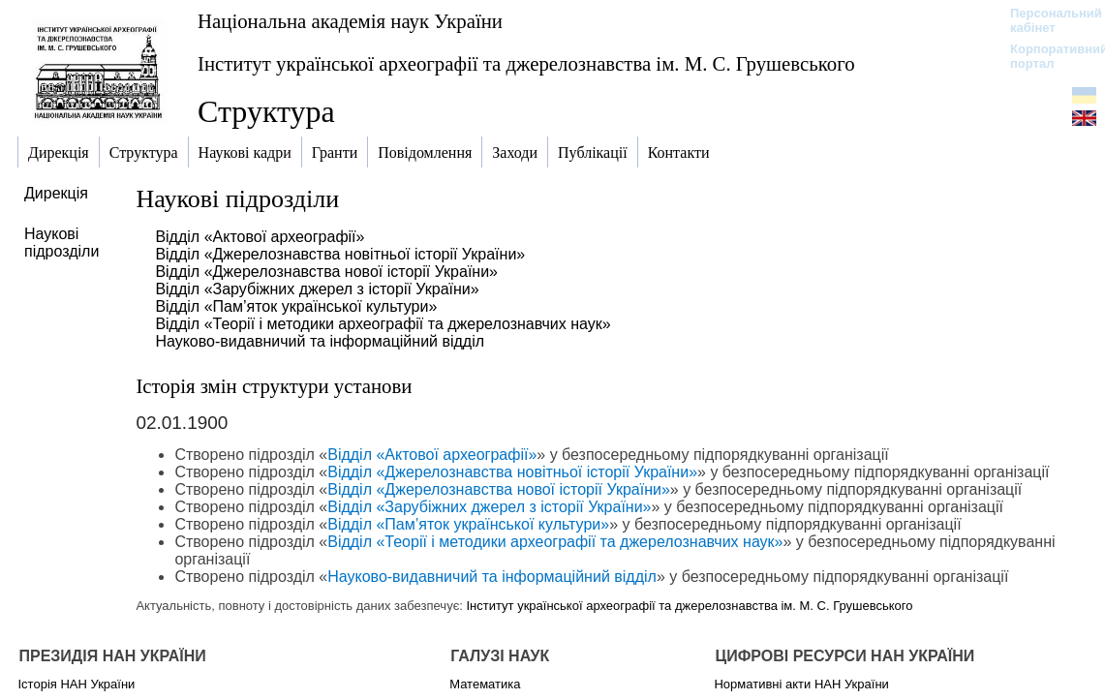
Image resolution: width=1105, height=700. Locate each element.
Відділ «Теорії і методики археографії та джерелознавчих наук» (382, 324)
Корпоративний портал (1046, 56)
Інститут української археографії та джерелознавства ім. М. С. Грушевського (526, 63)
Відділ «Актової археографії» (259, 236)
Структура (266, 111)
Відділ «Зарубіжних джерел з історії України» (316, 289)
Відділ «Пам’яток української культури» (296, 306)
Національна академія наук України (350, 21)
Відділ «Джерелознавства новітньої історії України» (340, 254)
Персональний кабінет (1046, 20)
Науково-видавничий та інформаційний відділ (319, 341)
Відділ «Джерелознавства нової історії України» (326, 271)
